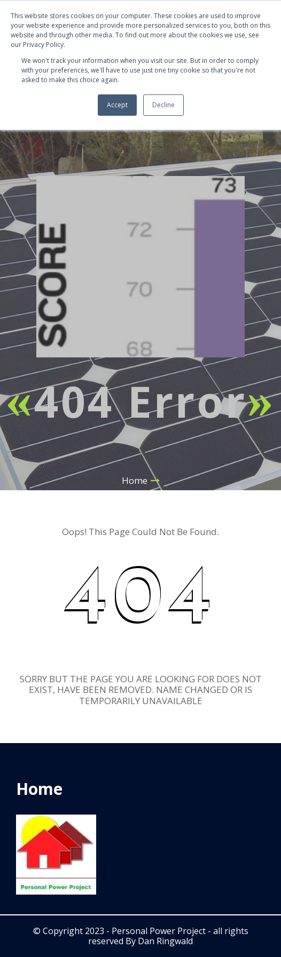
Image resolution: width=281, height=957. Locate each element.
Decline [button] (163, 104)
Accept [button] (117, 104)
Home (134, 480)
